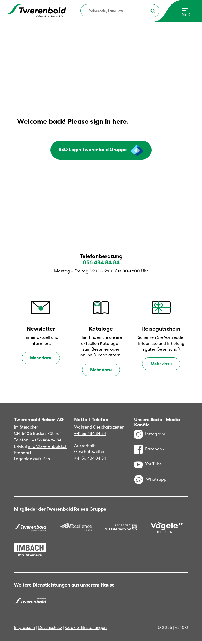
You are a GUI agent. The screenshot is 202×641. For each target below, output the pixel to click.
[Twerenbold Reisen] (30, 527)
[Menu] (186, 11)
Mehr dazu (41, 358)
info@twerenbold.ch (47, 446)
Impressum (24, 627)
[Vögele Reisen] (166, 527)
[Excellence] (75, 527)
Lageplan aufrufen (32, 458)
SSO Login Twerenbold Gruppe (101, 150)
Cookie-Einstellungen (86, 627)
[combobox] (119, 10)
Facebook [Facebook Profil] (149, 449)
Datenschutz (50, 627)
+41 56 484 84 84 (45, 440)
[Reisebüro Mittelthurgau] (121, 527)
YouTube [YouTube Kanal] (148, 464)
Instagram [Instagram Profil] (149, 434)
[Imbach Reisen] (30, 549)
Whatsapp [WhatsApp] (150, 479)
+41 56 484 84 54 (90, 458)
